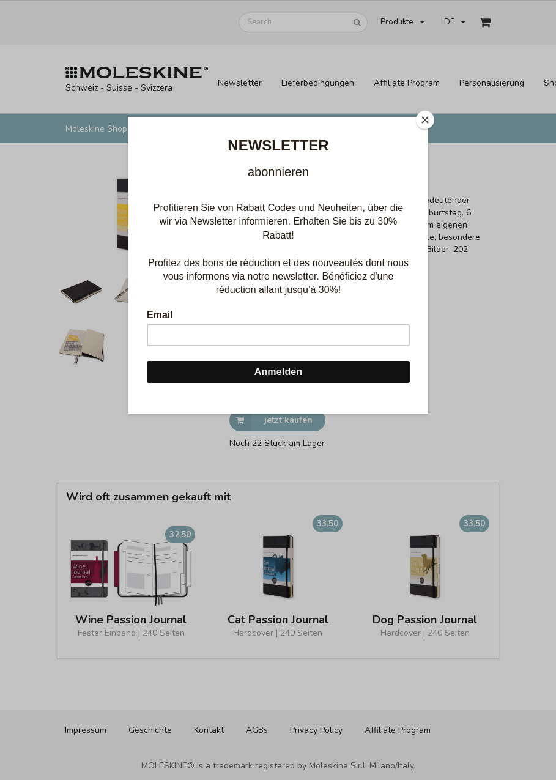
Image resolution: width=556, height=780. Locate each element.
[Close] (425, 120)
